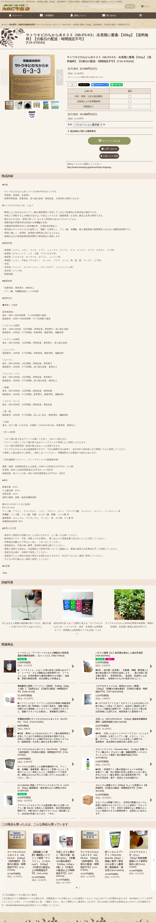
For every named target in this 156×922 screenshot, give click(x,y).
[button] (140, 15)
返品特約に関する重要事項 (82, 131)
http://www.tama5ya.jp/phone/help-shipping (89, 167)
